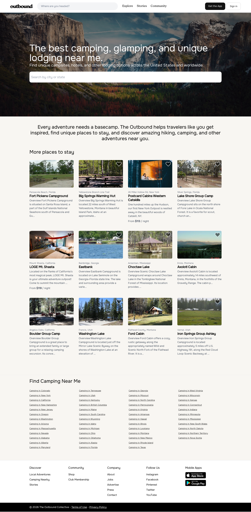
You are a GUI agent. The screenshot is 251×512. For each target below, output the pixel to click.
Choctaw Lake (138, 267)
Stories (142, 6)
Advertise (113, 485)
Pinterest (151, 485)
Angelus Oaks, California (42, 330)
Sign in (233, 6)
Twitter (150, 490)
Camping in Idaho (87, 424)
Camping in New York (40, 395)
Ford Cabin (136, 334)
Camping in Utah (87, 395)
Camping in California (39, 400)
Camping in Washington (41, 419)
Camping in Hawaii (138, 419)
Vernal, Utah (183, 330)
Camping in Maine (88, 410)
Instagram (152, 474)
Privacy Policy (98, 507)
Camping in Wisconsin (189, 395)
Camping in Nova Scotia (190, 438)
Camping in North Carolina (142, 400)
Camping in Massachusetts (42, 429)
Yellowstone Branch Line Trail (94, 192)
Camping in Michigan (89, 429)
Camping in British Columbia (93, 405)
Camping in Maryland (39, 447)
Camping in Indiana (187, 410)
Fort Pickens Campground (48, 196)
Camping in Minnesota (189, 414)
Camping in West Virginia (190, 391)
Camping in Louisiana (139, 429)
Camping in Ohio (87, 433)
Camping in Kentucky (89, 400)
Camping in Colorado (39, 391)
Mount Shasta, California (42, 263)
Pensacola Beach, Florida (42, 192)
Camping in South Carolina (92, 414)
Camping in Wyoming (89, 419)
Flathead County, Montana (142, 330)
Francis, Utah (86, 330)
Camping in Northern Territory (193, 433)
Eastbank (85, 267)
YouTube (151, 495)
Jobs (110, 480)
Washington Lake (91, 334)
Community (159, 6)
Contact (112, 495)
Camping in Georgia (138, 391)
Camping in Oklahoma (90, 438)
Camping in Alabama (39, 438)
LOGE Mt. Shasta (41, 267)
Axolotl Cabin (187, 267)
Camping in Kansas (187, 400)
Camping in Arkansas (139, 414)
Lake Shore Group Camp (195, 196)
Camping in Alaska (88, 443)
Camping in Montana (139, 433)
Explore (127, 6)
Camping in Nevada (39, 433)
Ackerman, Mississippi (139, 263)
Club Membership (78, 480)
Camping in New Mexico (140, 438)
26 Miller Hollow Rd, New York (143, 192)
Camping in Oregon (39, 414)
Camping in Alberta (38, 443)
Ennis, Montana (185, 263)
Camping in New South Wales (192, 424)
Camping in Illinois (137, 424)
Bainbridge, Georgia (89, 263)
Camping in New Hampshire (43, 405)
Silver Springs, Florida (188, 192)
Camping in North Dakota (190, 429)
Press (110, 490)
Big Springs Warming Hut (97, 196)
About (111, 474)
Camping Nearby (39, 480)
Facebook (152, 480)
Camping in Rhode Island (141, 443)
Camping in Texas (137, 447)
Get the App (215, 6)
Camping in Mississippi (189, 419)
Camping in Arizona (39, 424)
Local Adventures (39, 474)
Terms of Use (79, 507)
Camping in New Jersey (41, 410)
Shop (71, 474)
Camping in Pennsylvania (141, 405)
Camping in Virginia (138, 410)
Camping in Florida (88, 447)
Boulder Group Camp (44, 334)
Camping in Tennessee (90, 391)
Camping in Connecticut (190, 405)
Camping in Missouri (139, 395)
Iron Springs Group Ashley (196, 334)
